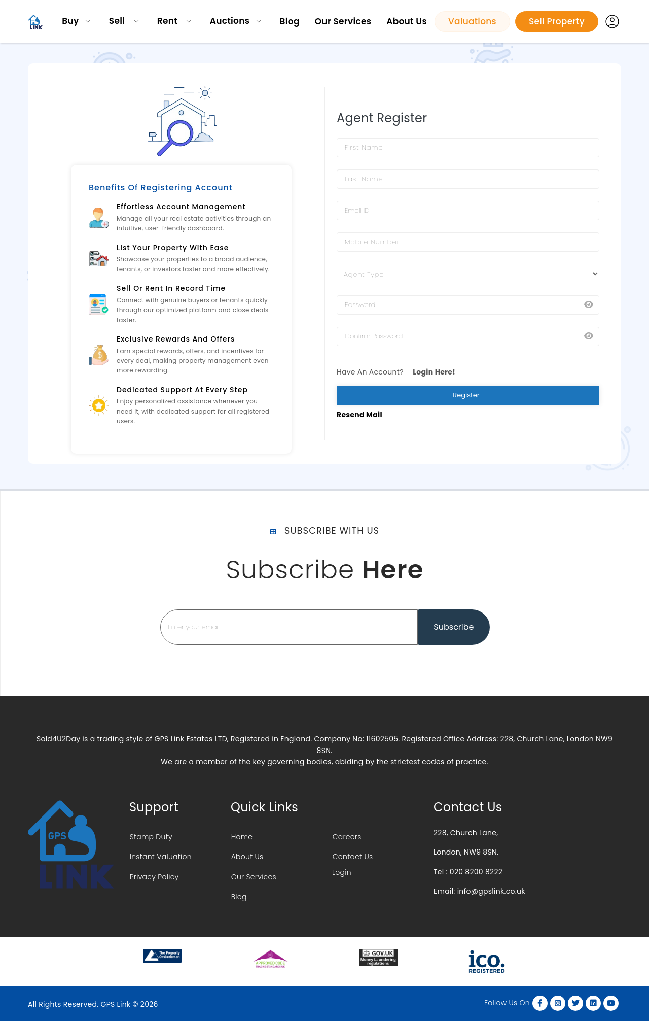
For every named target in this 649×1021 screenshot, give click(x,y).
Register (468, 395)
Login (341, 875)
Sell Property (557, 21)
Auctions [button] (230, 21)
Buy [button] (70, 21)
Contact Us (352, 858)
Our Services (343, 21)
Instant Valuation (160, 858)
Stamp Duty (150, 837)
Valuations (472, 21)
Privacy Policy (153, 880)
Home (242, 837)
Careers (346, 837)
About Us (406, 21)
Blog (290, 21)
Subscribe (454, 627)
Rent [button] (168, 21)
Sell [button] (118, 21)
